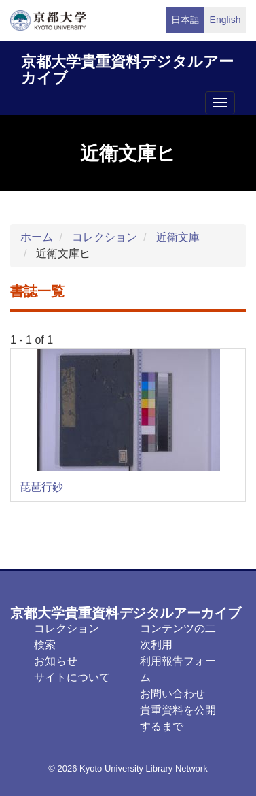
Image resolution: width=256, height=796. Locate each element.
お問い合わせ (172, 693)
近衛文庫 (178, 237)
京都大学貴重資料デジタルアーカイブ (127, 67)
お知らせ (55, 661)
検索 (45, 644)
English (225, 19)
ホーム (36, 237)
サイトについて (72, 677)
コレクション (104, 237)
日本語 (185, 19)
